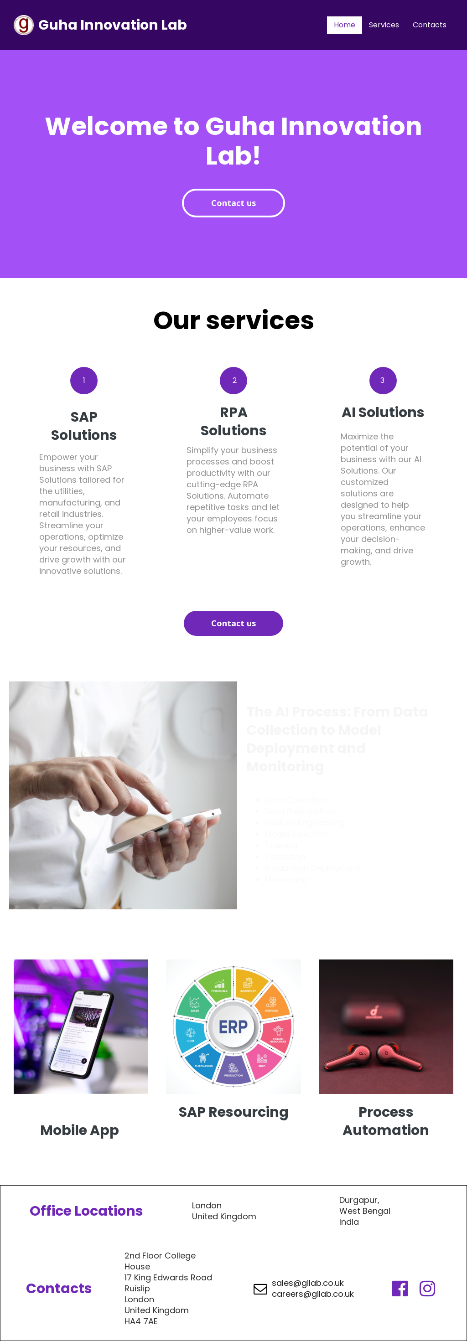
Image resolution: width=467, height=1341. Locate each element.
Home (344, 25)
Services (384, 25)
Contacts (429, 25)
